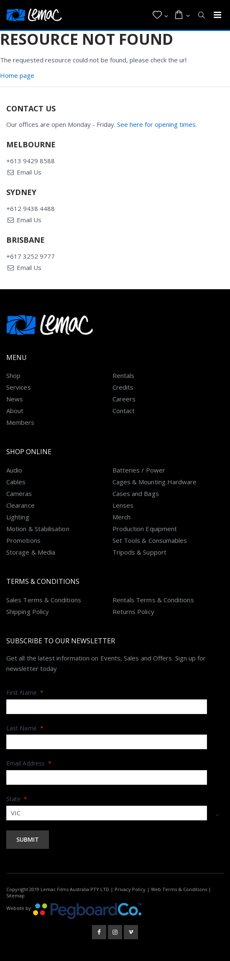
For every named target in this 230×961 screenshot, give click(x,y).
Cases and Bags (135, 493)
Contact (123, 410)
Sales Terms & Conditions (43, 600)
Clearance (20, 505)
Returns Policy (133, 611)
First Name (24, 692)
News (14, 399)
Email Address (28, 763)
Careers (124, 399)
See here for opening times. (157, 124)
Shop (13, 375)
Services (18, 387)
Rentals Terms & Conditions (153, 600)
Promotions (23, 540)
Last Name (24, 728)
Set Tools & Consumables (149, 540)
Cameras (19, 493)
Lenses (122, 505)
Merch (121, 517)
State (17, 799)
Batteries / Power (138, 470)
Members (20, 422)
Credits (123, 387)
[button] (160, 15)
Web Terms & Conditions (179, 889)
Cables (16, 482)
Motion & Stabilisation (37, 528)
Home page (17, 75)
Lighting (17, 517)
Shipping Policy (27, 611)
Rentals (123, 375)
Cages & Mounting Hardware (154, 482)
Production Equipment (144, 528)
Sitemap (15, 895)
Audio (14, 470)
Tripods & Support (139, 552)
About (14, 410)
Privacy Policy (130, 889)
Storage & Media (30, 552)
